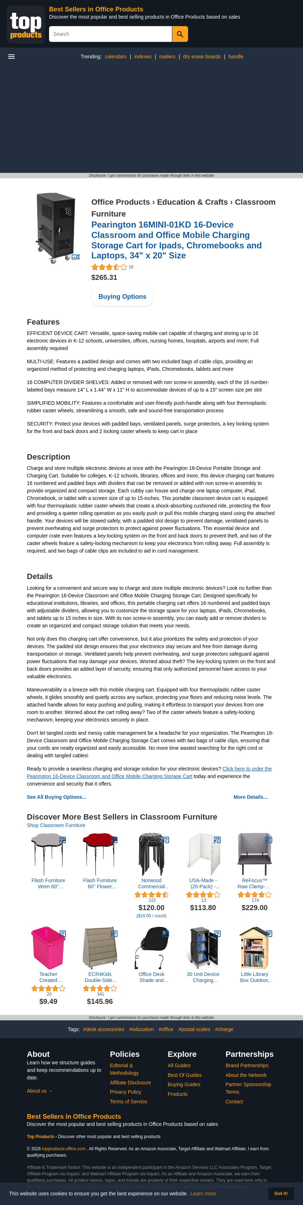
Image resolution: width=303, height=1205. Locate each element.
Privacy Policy (125, 1092)
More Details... (251, 797)
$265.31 (104, 277)
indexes (143, 56)
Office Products (120, 202)
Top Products (41, 1136)
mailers (167, 56)
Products (177, 1094)
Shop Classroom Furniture (56, 825)
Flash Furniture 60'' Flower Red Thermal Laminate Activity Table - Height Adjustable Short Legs (100, 884)
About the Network (246, 1075)
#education (141, 1029)
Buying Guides (184, 1084)
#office (166, 1029)
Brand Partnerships (247, 1065)
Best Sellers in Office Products (96, 9)
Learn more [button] (203, 1193)
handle (236, 56)
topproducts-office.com (63, 1148)
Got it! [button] (281, 1193)
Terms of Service (128, 1101)
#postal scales (194, 1029)
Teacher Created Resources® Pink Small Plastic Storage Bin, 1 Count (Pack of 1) (48, 977)
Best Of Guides (185, 1075)
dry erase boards (202, 56)
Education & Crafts (192, 202)
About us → (40, 1091)
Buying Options (122, 296)
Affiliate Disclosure (130, 1082)
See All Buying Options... (56, 797)
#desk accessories (103, 1029)
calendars (116, 56)
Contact (234, 1101)
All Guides (179, 1065)
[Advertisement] (151, 119)
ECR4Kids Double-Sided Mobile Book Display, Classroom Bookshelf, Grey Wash (100, 977)
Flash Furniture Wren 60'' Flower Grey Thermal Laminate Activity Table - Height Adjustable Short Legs (48, 884)
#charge (224, 1029)
